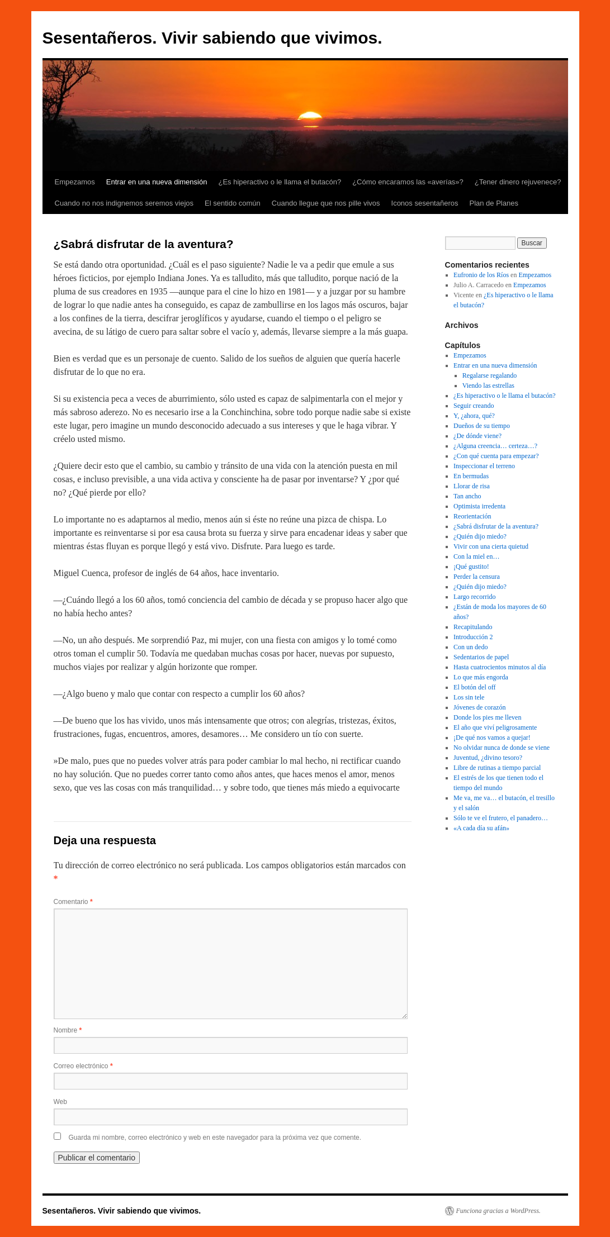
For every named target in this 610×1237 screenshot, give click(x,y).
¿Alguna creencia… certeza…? (495, 446)
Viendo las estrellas (488, 385)
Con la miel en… (476, 556)
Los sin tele (468, 697)
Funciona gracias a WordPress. (498, 1211)
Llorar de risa (471, 486)
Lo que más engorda (480, 677)
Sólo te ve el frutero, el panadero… (500, 818)
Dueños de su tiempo (481, 426)
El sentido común (233, 203)
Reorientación (472, 516)
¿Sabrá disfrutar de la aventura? (495, 526)
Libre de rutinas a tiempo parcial (497, 768)
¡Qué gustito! (471, 566)
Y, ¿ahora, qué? (474, 416)
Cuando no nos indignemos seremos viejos (124, 203)
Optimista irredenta (479, 506)
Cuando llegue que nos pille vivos (326, 203)
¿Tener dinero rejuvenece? (518, 182)
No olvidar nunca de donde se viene (501, 747)
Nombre (68, 1030)
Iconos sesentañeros (424, 203)
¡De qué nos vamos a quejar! (492, 737)
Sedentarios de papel (481, 657)
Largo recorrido (474, 597)
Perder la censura (476, 577)
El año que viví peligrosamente (495, 727)
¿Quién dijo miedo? (480, 536)
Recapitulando (472, 627)
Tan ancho (467, 496)
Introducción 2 (473, 637)
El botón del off (474, 687)
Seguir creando (473, 406)
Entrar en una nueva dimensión (156, 182)
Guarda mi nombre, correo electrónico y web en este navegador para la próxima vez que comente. (215, 1137)
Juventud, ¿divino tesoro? (487, 758)
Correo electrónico (83, 1066)
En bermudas (471, 476)
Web (60, 1102)
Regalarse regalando (489, 375)
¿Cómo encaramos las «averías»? (408, 182)
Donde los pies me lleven (487, 717)
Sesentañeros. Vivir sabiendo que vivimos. (212, 37)
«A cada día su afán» (481, 828)
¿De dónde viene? (477, 436)
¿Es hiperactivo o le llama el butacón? (279, 182)
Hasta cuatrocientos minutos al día (499, 667)
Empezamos (75, 182)
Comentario (73, 902)
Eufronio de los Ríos (481, 275)
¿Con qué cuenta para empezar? (496, 456)
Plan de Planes (493, 203)
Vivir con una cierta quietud (490, 546)
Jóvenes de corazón (479, 707)
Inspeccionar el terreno (484, 466)
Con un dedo (470, 647)
